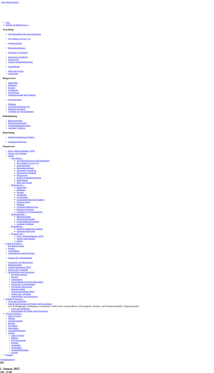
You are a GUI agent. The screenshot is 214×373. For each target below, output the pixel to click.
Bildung (11, 318)
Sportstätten (13, 328)
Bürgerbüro (13, 83)
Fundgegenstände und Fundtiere (22, 95)
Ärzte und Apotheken (17, 301)
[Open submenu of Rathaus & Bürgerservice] (29, 25)
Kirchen (11, 323)
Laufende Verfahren (16, 128)
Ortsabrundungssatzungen (19, 125)
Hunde (11, 156)
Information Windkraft (18, 57)
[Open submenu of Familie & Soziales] (23, 299)
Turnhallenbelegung (16, 330)
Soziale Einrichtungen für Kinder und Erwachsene (30, 304)
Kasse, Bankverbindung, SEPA (21, 151)
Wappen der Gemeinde (18, 270)
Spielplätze (13, 326)
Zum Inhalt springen (10, 2)
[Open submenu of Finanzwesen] (24, 234)
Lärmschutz (13, 73)
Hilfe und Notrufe (16, 71)
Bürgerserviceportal (16, 109)
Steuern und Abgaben (17, 153)
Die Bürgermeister (16, 246)
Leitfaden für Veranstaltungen (21, 111)
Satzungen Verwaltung (18, 52)
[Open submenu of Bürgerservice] (24, 185)
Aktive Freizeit (14, 316)
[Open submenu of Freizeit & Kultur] (22, 314)
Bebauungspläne (15, 121)
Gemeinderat (13, 251)
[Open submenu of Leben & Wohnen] (22, 244)
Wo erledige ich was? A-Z (19, 39)
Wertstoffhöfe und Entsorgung (21, 272)
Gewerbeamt (13, 92)
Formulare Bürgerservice (19, 106)
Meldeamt (12, 85)
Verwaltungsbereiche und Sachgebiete (24, 34)
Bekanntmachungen (16, 48)
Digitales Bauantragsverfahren (21, 137)
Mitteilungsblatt (15, 265)
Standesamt (13, 90)
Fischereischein (15, 99)
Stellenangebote (15, 43)
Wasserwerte (13, 59)
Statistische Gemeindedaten (20, 258)
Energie (11, 248)
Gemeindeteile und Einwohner (21, 253)
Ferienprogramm (15, 321)
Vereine (11, 333)
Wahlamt (12, 104)
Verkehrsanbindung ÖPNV (19, 267)
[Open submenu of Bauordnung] (23, 227)
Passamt (11, 88)
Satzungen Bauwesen (17, 142)
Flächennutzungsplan (17, 123)
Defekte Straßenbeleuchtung (20, 62)
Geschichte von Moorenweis (20, 262)
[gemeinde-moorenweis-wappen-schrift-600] (20, 18)
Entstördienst (13, 66)
